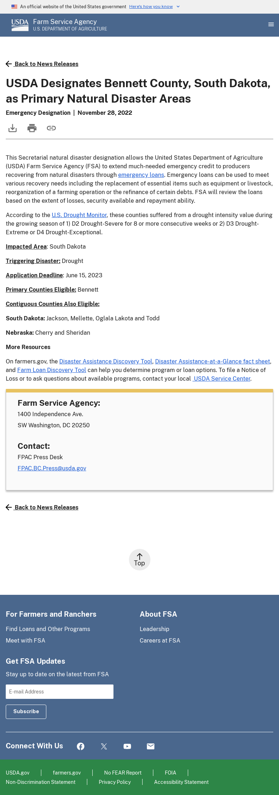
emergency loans (141, 174)
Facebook (80, 746)
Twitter (103, 746)
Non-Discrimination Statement (40, 782)
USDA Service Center (221, 378)
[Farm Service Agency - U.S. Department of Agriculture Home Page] (70, 25)
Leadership (154, 629)
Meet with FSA (25, 640)
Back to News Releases (42, 63)
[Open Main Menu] (270, 25)
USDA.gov (17, 773)
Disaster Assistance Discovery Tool (105, 361)
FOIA (170, 773)
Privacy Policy (115, 782)
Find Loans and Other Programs (48, 629)
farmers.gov (67, 773)
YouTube (127, 746)
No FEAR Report (122, 773)
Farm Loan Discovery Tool (51, 370)
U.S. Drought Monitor (79, 215)
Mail (150, 746)
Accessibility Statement (181, 782)
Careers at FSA (160, 640)
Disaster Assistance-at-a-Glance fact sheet (212, 361)
